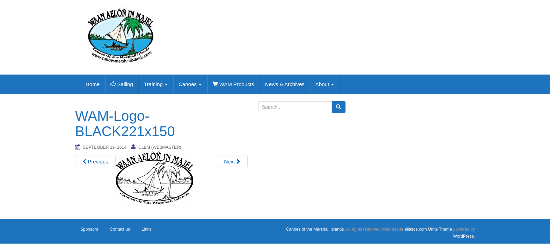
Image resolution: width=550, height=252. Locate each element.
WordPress (463, 236)
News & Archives (285, 84)
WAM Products (233, 84)
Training (156, 84)
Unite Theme (440, 229)
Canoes (190, 84)
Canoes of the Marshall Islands (315, 229)
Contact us (120, 229)
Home (93, 84)
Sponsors (89, 229)
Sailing (121, 84)
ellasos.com (415, 229)
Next (232, 161)
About (324, 84)
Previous (95, 161)
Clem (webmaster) (160, 147)
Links (147, 229)
